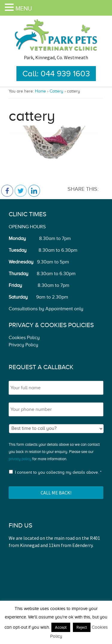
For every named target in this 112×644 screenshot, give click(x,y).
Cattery (56, 91)
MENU (24, 8)
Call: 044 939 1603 (56, 73)
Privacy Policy (23, 345)
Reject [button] (81, 627)
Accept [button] (61, 627)
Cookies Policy (24, 337)
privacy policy (20, 459)
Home (40, 91)
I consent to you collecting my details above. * (58, 472)
